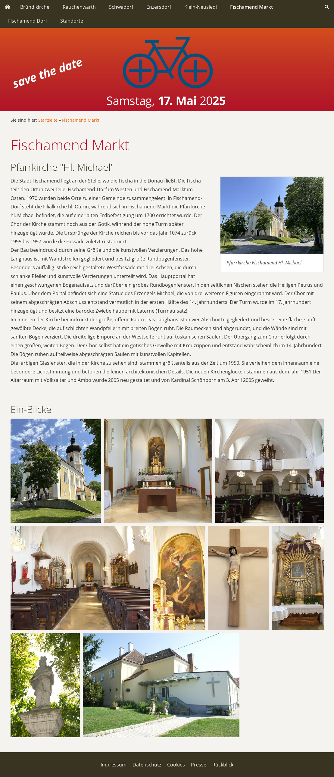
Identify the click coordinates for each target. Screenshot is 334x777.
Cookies (176, 764)
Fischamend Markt (80, 120)
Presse (198, 764)
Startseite (48, 120)
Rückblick (222, 764)
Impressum (113, 764)
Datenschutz (147, 764)
